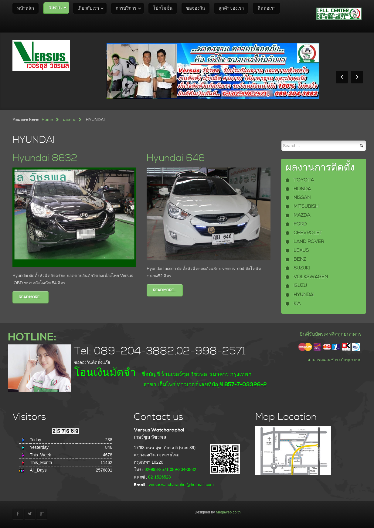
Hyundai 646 (176, 158)
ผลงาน (55, 7)
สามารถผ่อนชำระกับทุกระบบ (335, 359)
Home (47, 119)
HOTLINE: (32, 337)
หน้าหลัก (25, 8)
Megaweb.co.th (228, 512)
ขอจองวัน (195, 8)
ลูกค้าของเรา (231, 8)
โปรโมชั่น (162, 8)
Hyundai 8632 (44, 158)
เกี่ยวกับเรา (88, 8)
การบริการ (126, 8)
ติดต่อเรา (266, 8)
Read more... (30, 297)
